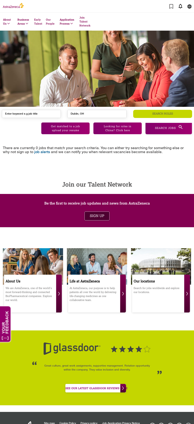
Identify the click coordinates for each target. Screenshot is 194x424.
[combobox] (96, 113)
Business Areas (23, 21)
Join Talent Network (84, 21)
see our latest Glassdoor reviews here (95, 383)
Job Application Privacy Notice (121, 418)
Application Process (67, 21)
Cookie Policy (67, 418)
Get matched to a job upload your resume (65, 123)
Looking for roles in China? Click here (117, 123)
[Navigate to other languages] (189, 6)
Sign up (97, 211)
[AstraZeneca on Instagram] (152, 421)
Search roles (162, 113)
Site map (49, 418)
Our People (50, 21)
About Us (7, 21)
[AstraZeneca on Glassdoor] (188, 421)
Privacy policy (89, 418)
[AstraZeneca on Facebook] (161, 421)
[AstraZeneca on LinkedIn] (170, 421)
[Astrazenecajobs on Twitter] (179, 421)
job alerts (42, 147)
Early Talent (38, 21)
